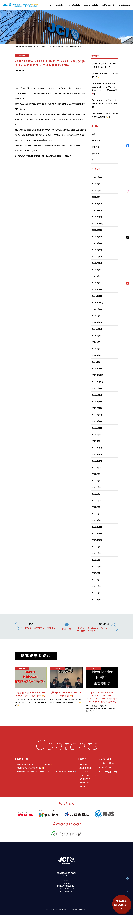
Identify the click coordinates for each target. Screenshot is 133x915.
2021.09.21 (40, 626)
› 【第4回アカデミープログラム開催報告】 (29, 768)
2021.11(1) (97, 533)
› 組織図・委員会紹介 (85, 768)
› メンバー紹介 (83, 772)
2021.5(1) (96, 573)
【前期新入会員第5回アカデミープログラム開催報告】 (104, 65)
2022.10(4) (97, 460)
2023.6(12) (97, 408)
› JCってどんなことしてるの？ (88, 775)
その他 (94, 160)
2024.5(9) (96, 335)
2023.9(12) (97, 388)
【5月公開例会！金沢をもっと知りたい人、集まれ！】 (105, 115)
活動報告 (96, 153)
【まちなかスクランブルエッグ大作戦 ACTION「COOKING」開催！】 (105, 103)
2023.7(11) (97, 401)
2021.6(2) (96, 566)
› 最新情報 (82, 786)
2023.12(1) (97, 368)
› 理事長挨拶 (82, 764)
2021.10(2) (97, 540)
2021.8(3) (96, 553)
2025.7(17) (97, 243)
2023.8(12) (97, 394)
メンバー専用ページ (108, 771)
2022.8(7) (96, 474)
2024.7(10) (97, 322)
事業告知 (96, 147)
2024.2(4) (96, 355)
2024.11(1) (97, 295)
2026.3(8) (96, 190)
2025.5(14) (97, 256)
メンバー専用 (124, 5)
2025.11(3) (97, 216)
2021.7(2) (96, 559)
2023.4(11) (97, 421)
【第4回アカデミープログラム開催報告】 (105, 75)
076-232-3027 (68, 889)
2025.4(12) (97, 262)
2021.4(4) (96, 579)
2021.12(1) (97, 526)
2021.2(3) (96, 592)
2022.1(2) (96, 520)
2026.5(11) (97, 177)
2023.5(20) (97, 414)
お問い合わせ (108, 5)
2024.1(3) (96, 361)
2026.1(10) (97, 203)
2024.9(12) (97, 309)
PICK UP (96, 140)
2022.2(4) (96, 513)
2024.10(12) (97, 302)
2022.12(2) (97, 447)
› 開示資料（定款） (84, 782)
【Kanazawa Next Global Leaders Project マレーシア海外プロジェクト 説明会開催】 (104, 88)
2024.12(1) (97, 289)
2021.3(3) (96, 586)
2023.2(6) (96, 434)
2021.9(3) (96, 546)
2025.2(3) (96, 276)
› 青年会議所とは (84, 779)
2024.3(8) (96, 348)
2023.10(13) (97, 381)
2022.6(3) (96, 487)
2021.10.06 (93, 627)
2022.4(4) (96, 500)
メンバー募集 (74, 5)
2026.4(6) (96, 183)
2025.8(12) (97, 236)
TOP (49, 5)
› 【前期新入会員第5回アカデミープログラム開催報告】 (34, 764)
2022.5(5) (96, 493)
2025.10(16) (97, 223)
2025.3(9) (96, 269)
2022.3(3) (96, 507)
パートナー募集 (91, 5)
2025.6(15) (97, 249)
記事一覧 (66, 627)
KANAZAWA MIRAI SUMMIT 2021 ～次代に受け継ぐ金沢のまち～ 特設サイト (43, 182)
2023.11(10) (97, 375)
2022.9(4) (96, 467)
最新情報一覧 (23, 46)
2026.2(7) (96, 196)
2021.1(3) (96, 599)
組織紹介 (60, 5)
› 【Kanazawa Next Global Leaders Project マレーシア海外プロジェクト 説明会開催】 (46, 772)
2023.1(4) (96, 441)
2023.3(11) (97, 427)
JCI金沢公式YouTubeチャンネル (26, 176)
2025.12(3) (97, 210)
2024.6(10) (97, 328)
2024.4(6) (96, 342)
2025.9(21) (97, 229)
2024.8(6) (96, 315)
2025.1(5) (96, 282)
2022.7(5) (96, 480)
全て (94, 133)
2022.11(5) (97, 454)
